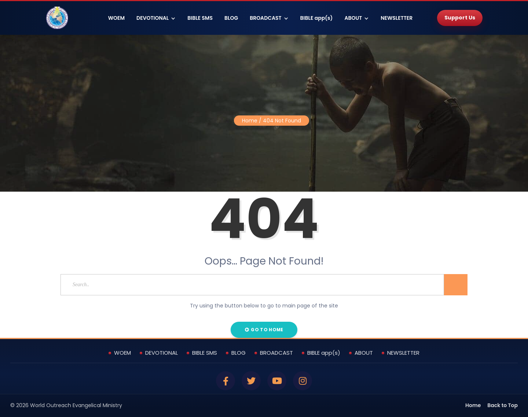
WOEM (116, 18)
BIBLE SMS (200, 18)
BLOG (231, 18)
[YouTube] (276, 380)
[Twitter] (251, 380)
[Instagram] (302, 380)
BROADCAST (265, 18)
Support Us (459, 17)
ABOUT (353, 18)
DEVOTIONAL (152, 18)
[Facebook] (225, 380)
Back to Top (502, 405)
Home (249, 120)
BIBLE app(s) (316, 18)
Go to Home (264, 329)
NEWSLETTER (396, 18)
